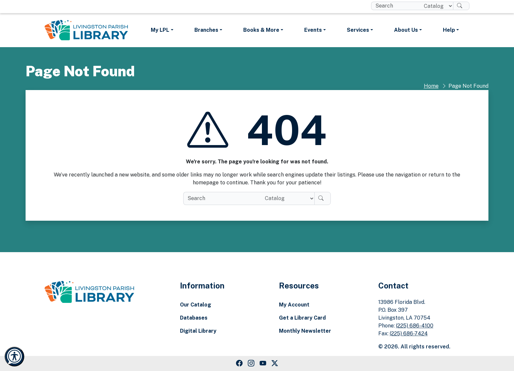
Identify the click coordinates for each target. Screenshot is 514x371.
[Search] (461, 6)
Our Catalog (195, 305)
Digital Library (198, 331)
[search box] (395, 6)
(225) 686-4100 (414, 326)
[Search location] (436, 6)
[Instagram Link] (251, 363)
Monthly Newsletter (305, 331)
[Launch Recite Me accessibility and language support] (14, 356)
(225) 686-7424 (409, 333)
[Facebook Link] (239, 363)
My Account (294, 305)
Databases (194, 318)
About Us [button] (406, 30)
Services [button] (358, 30)
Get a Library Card (302, 318)
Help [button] (449, 30)
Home (431, 86)
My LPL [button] (160, 30)
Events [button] (313, 30)
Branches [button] (206, 30)
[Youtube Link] (263, 363)
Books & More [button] (261, 30)
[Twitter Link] (274, 363)
